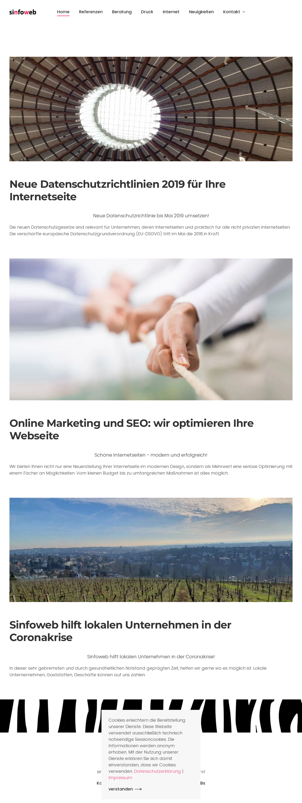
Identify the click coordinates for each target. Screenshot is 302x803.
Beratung (122, 12)
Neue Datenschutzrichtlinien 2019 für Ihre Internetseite (117, 190)
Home (63, 12)
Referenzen (91, 12)
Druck (147, 12)
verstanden (121, 789)
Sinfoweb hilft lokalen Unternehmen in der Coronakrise (120, 631)
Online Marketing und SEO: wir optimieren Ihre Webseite (131, 429)
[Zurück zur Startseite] (22, 11)
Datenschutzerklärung (157, 771)
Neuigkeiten (201, 12)
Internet (171, 12)
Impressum (120, 778)
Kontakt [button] (234, 12)
